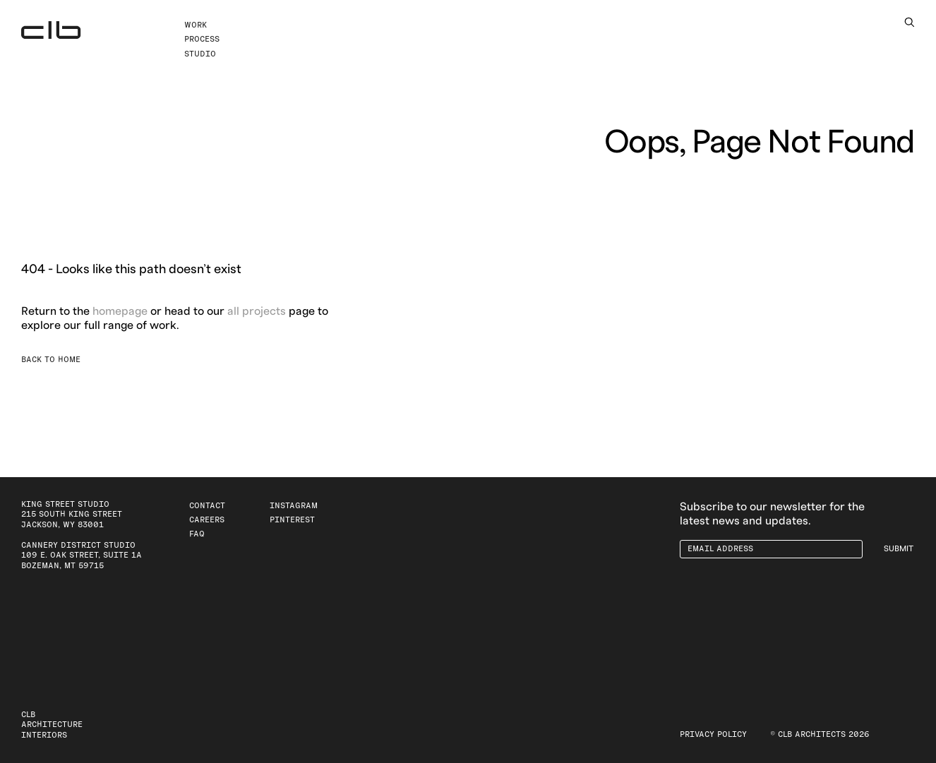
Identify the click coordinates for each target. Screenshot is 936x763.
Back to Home (50, 360)
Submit (898, 549)
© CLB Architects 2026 (820, 734)
